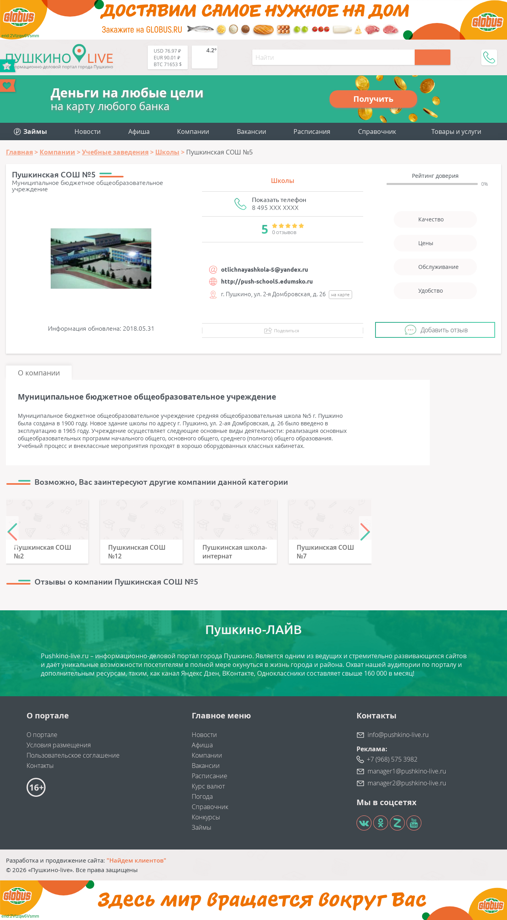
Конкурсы (206, 817)
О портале (42, 734)
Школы (282, 180)
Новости (87, 131)
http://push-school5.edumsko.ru (267, 281)
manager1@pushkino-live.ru (407, 771)
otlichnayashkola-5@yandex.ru (264, 269)
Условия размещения (59, 745)
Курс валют (208, 786)
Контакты (40, 765)
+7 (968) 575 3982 (392, 759)
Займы (202, 827)
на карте (340, 294)
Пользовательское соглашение (73, 755)
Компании (193, 131)
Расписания (312, 131)
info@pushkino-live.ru (398, 734)
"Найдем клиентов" (136, 860)
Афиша (139, 131)
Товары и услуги (456, 131)
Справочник (377, 131)
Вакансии (251, 131)
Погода (202, 796)
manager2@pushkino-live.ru (407, 783)
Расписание (209, 775)
